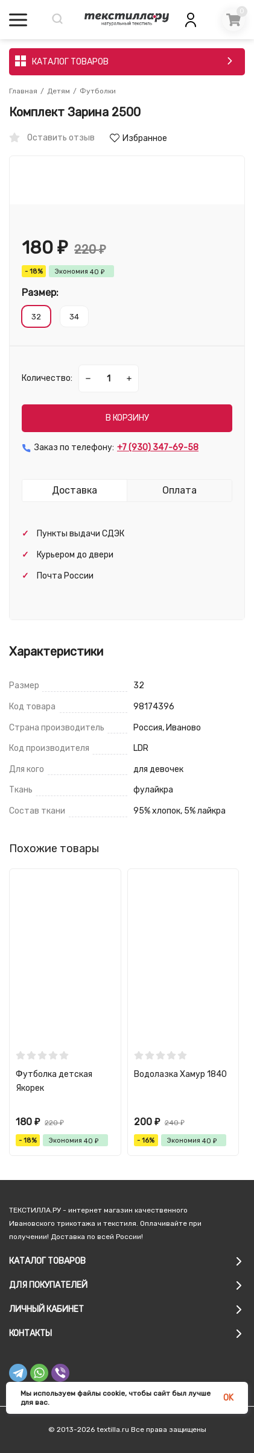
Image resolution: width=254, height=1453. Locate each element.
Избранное (138, 138)
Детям (58, 91)
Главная (23, 91)
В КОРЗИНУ (127, 418)
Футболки (98, 91)
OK (228, 1398)
